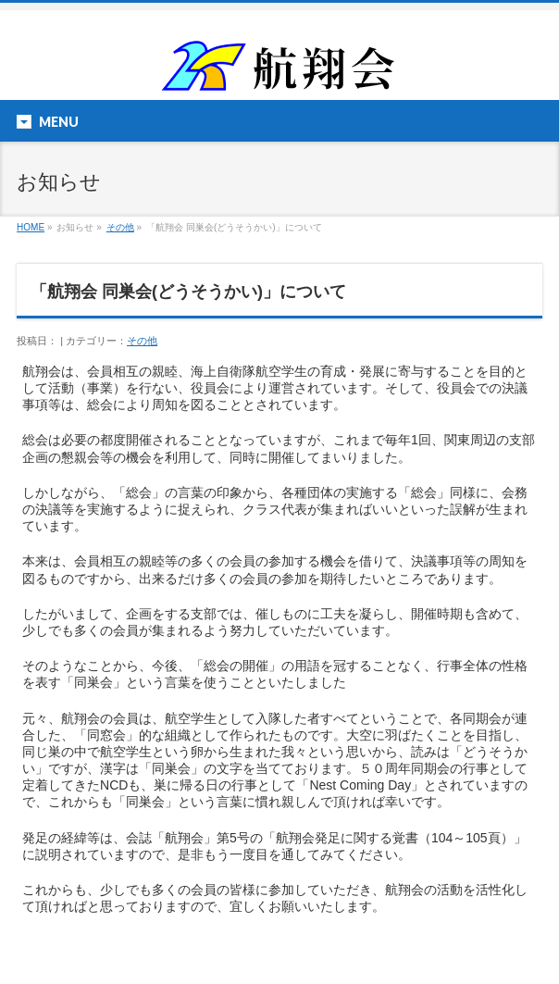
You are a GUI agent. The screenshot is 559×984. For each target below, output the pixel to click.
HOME (30, 227)
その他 (120, 227)
